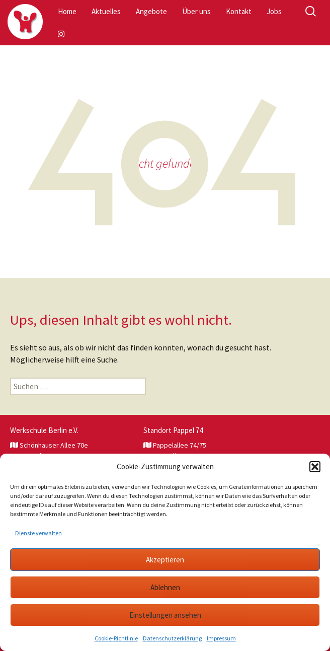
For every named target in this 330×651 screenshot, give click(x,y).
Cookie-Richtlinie (116, 638)
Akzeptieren (165, 559)
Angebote (151, 11)
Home (67, 11)
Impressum (221, 638)
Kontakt (239, 11)
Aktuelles (106, 11)
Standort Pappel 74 (173, 430)
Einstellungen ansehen (165, 615)
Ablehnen (165, 587)
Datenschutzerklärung (172, 638)
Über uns (196, 11)
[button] (315, 467)
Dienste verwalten (38, 533)
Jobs (274, 11)
